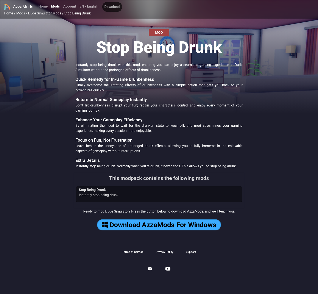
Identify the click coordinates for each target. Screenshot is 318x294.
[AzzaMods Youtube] (167, 269)
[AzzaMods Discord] (150, 269)
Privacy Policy (164, 251)
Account (69, 6)
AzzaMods (18, 6)
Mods (55, 6)
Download (112, 7)
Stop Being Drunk (77, 13)
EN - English (89, 6)
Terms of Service (132, 251)
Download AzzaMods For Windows (159, 225)
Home (43, 6)
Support (191, 251)
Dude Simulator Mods (44, 13)
